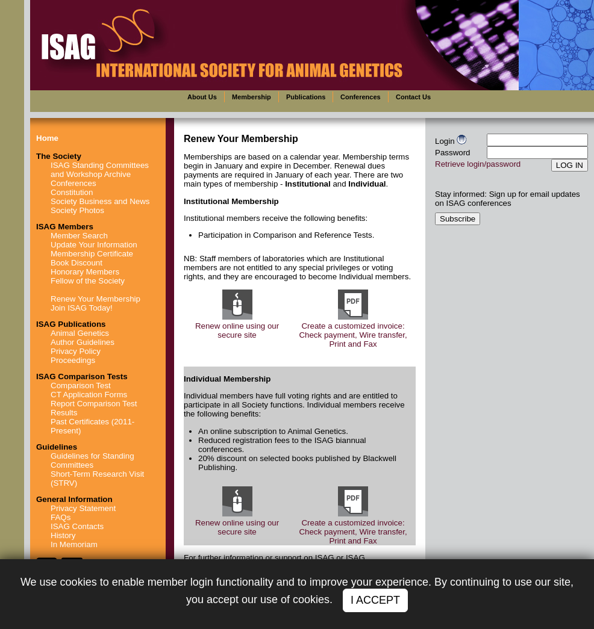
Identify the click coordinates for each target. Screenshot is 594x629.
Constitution (72, 192)
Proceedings (73, 360)
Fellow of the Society (88, 280)
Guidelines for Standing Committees (92, 460)
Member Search (79, 235)
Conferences (73, 183)
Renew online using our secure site (237, 330)
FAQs (60, 517)
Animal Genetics (80, 333)
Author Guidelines (82, 342)
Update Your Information (94, 244)
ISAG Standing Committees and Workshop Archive (100, 170)
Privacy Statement (83, 508)
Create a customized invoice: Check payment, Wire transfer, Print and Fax (353, 335)
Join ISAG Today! (82, 307)
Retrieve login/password (478, 164)
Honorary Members (85, 271)
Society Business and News (100, 201)
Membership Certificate (92, 253)
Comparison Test (81, 385)
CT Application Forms (89, 394)
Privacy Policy (76, 351)
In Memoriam (74, 544)
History (63, 535)
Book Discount (76, 262)
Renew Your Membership (95, 298)
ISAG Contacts (77, 526)
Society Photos (77, 210)
